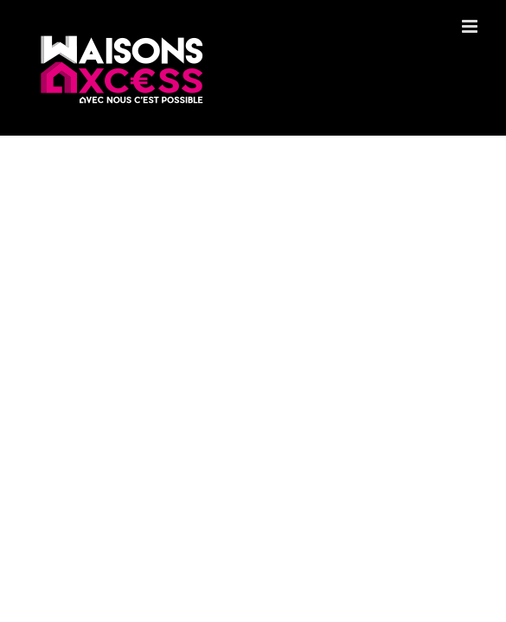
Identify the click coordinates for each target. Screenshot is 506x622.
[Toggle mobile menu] (471, 26)
